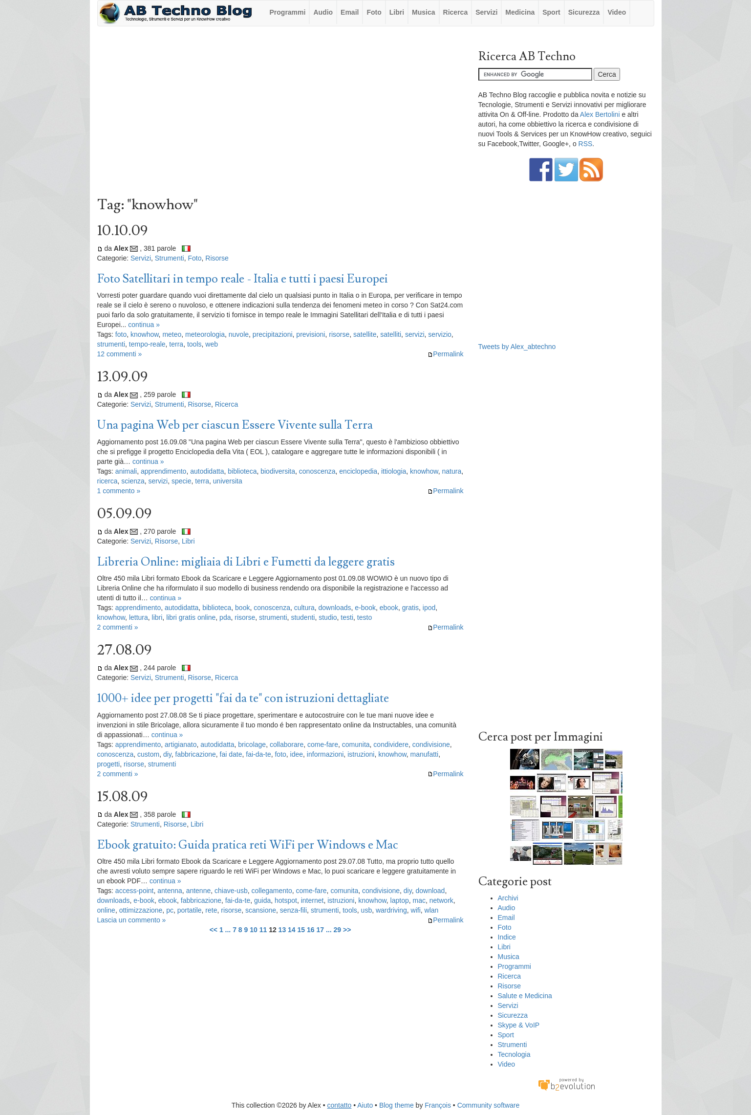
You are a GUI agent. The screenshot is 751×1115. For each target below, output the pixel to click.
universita (227, 481)
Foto (373, 12)
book (242, 608)
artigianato (180, 744)
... (228, 930)
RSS (586, 144)
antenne (198, 891)
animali (126, 471)
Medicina (520, 12)
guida (262, 900)
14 (292, 930)
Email (350, 12)
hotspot (286, 900)
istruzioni (360, 754)
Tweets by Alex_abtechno (517, 346)
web (211, 344)
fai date (231, 754)
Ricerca (455, 12)
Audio (323, 12)
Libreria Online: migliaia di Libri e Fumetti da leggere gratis (246, 561)
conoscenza (317, 471)
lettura (138, 617)
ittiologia (393, 471)
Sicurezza (584, 12)
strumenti (111, 344)
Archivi (508, 898)
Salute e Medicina (525, 996)
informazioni (325, 754)
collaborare (286, 744)
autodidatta (207, 471)
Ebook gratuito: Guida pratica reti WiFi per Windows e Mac (247, 845)
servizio (439, 334)
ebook (389, 608)
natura (451, 471)
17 (320, 930)
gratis (410, 608)
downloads (335, 608)
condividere (390, 744)
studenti (303, 617)
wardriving (391, 910)
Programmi (288, 12)
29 (338, 930)
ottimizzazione (141, 910)
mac (419, 900)
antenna (169, 891)
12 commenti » (119, 354)
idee (296, 754)
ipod (429, 608)
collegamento (272, 891)
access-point (134, 891)
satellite (364, 334)
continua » (144, 324)
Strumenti (169, 258)
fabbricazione (195, 754)
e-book (365, 608)
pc (169, 910)
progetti (108, 764)
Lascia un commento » (131, 920)
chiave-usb (231, 891)
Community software (488, 1105)
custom (148, 754)
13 (282, 930)
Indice (507, 937)
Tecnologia (514, 1054)
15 (301, 930)
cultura (304, 608)
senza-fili (293, 910)
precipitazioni (273, 334)
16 (311, 930)
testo (364, 617)
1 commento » (119, 491)
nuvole (239, 334)
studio (328, 617)
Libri (396, 12)
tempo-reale (147, 344)
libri (157, 617)
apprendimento (163, 471)
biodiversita (277, 471)
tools (194, 344)
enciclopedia (358, 471)
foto (121, 334)
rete (211, 910)
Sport (551, 12)
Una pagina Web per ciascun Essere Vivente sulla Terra (235, 425)
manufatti (424, 754)
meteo (171, 334)
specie (181, 481)
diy (167, 754)
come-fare (322, 744)
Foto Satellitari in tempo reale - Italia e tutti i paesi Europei (242, 278)
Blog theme (396, 1105)
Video (616, 12)
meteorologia (205, 334)
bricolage (252, 744)
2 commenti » (117, 627)
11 (263, 930)
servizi (415, 334)
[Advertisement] (280, 113)
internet (312, 900)
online (106, 910)
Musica (423, 12)
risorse (339, 334)
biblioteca (242, 471)
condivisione (431, 744)
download (430, 891)
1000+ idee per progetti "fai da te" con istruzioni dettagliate (243, 698)
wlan (432, 910)
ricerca (107, 481)
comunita (356, 744)
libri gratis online (190, 617)
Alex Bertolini (600, 114)
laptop (399, 900)
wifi (416, 910)
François (438, 1105)
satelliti (390, 334)
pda (225, 617)
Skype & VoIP (519, 1025)
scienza (132, 481)
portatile (189, 910)
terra (176, 344)
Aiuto (365, 1105)
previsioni (310, 334)
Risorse (216, 258)
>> (347, 930)
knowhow (144, 334)
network (441, 900)
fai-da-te (258, 754)
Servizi (486, 12)
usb (366, 910)
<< (213, 930)
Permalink (445, 354)
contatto (339, 1105)
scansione (260, 910)
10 (253, 930)
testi (347, 617)
